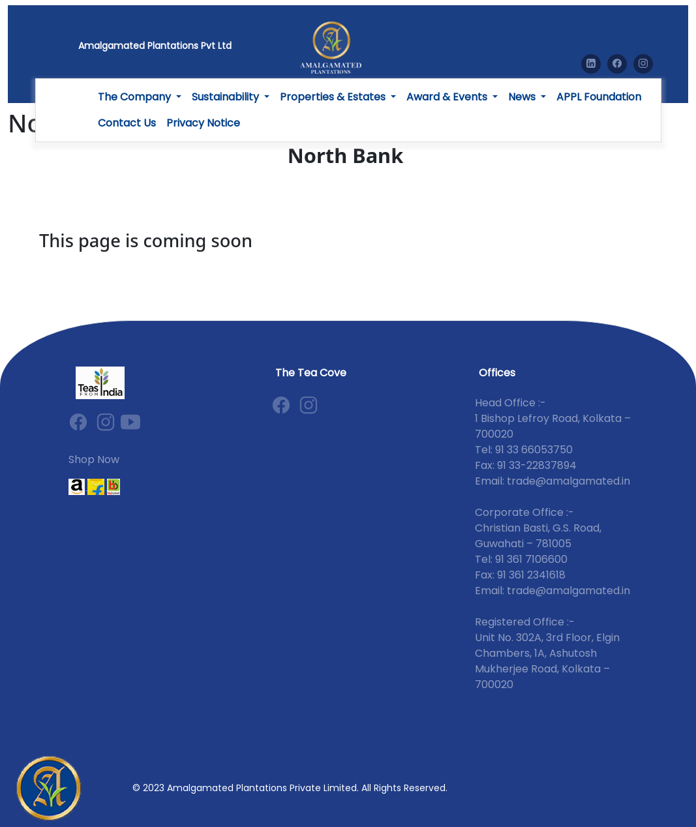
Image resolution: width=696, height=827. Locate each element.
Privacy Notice (203, 122)
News (523, 96)
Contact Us (127, 122)
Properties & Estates (334, 96)
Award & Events (448, 96)
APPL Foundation (598, 96)
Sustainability (227, 96)
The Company (136, 96)
